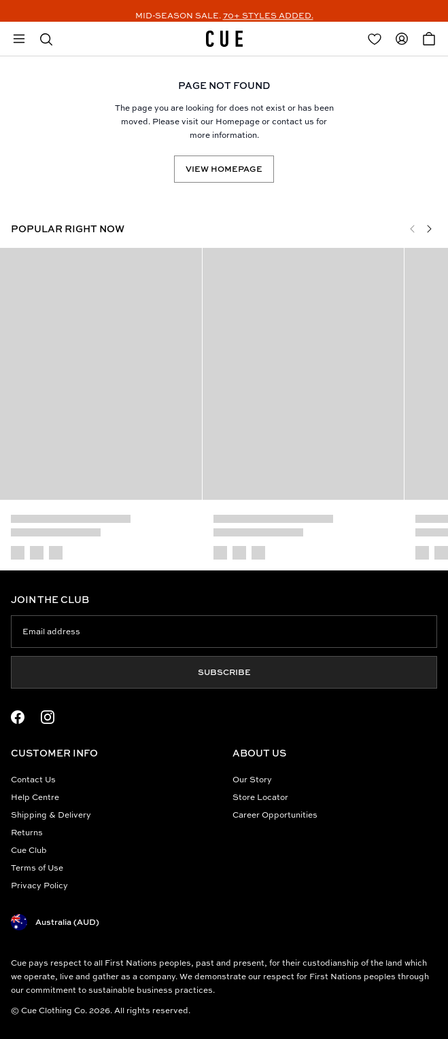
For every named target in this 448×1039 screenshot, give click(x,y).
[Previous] (412, 229)
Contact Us (33, 779)
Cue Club (29, 850)
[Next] (429, 229)
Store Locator (260, 797)
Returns (27, 832)
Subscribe (224, 672)
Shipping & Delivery (51, 814)
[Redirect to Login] (374, 39)
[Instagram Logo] (47, 717)
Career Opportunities (274, 814)
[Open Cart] (429, 39)
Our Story (252, 779)
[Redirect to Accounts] (402, 39)
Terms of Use (37, 867)
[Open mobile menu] (19, 39)
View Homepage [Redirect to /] (224, 169)
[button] (46, 39)
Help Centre (35, 797)
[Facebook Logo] (17, 717)
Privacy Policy (39, 885)
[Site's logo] (224, 39)
